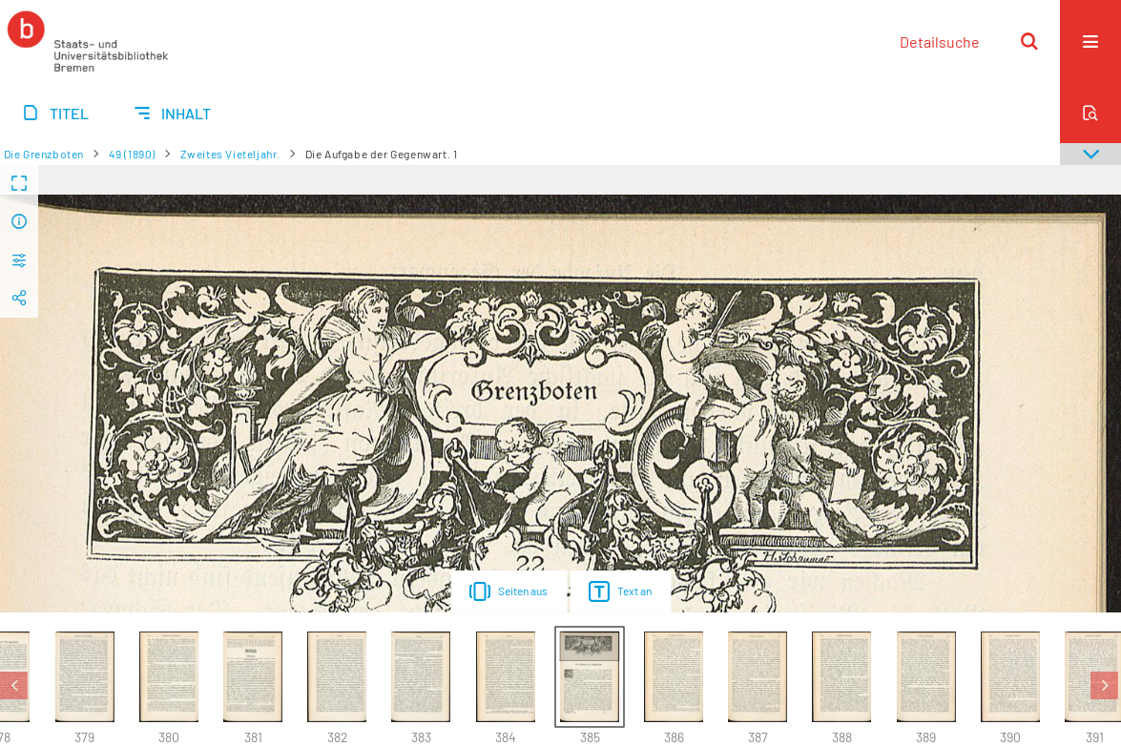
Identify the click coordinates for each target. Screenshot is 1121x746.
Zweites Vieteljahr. (230, 153)
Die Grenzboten (44, 153)
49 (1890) (132, 153)
